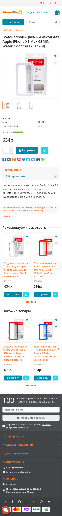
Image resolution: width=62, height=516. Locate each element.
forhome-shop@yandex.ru (19, 472)
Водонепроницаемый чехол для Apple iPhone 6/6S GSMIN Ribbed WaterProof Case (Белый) (16, 270)
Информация (31, 436)
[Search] (43, 22)
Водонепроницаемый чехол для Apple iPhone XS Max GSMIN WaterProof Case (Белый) (30, 209)
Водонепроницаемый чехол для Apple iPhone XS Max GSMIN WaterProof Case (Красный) (16, 353)
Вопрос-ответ (31, 176)
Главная (6, 29)
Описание (13, 170)
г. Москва (11, 484)
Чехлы (7, 216)
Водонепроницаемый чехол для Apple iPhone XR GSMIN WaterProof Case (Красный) (46, 270)
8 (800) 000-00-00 (14, 467)
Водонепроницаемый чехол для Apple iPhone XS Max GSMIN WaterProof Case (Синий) (46, 353)
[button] (27, 302)
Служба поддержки (31, 444)
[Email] (31, 410)
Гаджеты (18, 29)
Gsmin (40, 125)
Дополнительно (31, 453)
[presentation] (3, 265)
